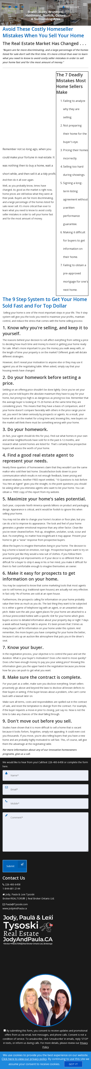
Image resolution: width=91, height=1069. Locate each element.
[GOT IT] (73, 1064)
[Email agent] (16, 6)
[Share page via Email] (22, 6)
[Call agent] (4, 6)
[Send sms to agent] (10, 6)
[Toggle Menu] (84, 4)
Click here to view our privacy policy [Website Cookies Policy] (24, 1059)
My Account (71, 7)
